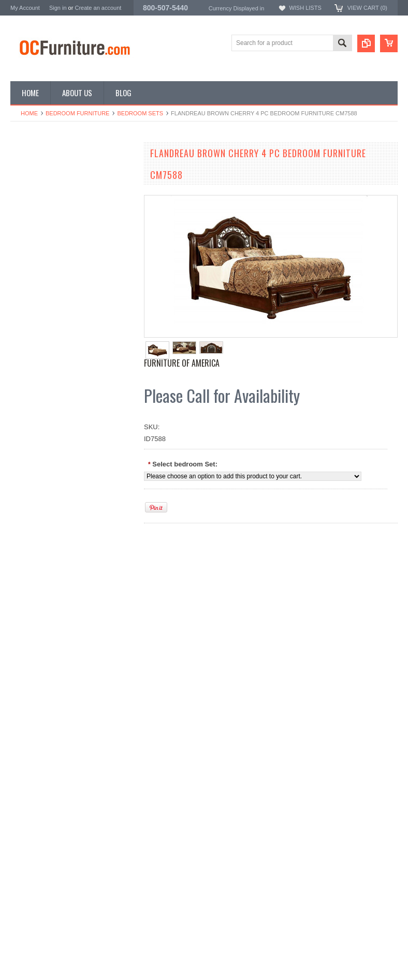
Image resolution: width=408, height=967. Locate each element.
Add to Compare (103, 448)
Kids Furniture (31, 185)
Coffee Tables (30, 237)
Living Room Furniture (43, 220)
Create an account (98, 8)
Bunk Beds (26, 194)
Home (29, 113)
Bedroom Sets (140, 113)
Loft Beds (24, 211)
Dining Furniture (34, 176)
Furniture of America (182, 363)
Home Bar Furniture (39, 255)
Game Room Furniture (43, 246)
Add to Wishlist (41, 448)
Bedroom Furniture (77, 113)
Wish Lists (305, 8)
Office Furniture (33, 203)
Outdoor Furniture (37, 273)
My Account (25, 8)
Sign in (58, 8)
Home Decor (29, 264)
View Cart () (367, 8)
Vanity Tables (30, 281)
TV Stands (26, 229)
